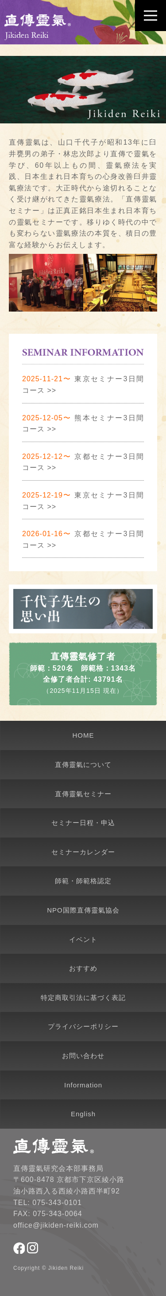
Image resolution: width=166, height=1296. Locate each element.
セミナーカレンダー (83, 852)
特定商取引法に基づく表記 (83, 997)
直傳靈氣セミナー (83, 794)
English (83, 1114)
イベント (83, 939)
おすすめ (83, 968)
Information (83, 1085)
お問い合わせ (83, 1055)
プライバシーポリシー (83, 1026)
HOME (83, 735)
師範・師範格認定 (83, 881)
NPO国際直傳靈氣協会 (83, 910)
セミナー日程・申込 (83, 822)
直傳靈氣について (83, 764)
